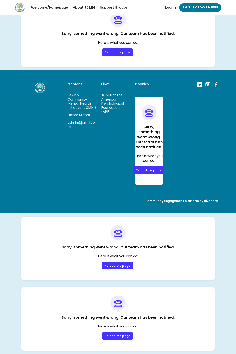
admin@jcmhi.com (81, 124)
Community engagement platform (172, 201)
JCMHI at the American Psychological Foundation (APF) (112, 103)
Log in (170, 7)
